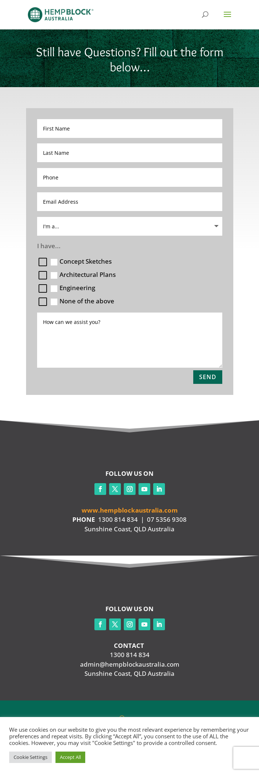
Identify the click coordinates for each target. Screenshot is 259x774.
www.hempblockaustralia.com (130, 510)
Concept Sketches (81, 261)
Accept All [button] (70, 757)
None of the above (82, 301)
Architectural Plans (83, 274)
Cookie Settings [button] (30, 757)
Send (207, 377)
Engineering (73, 287)
